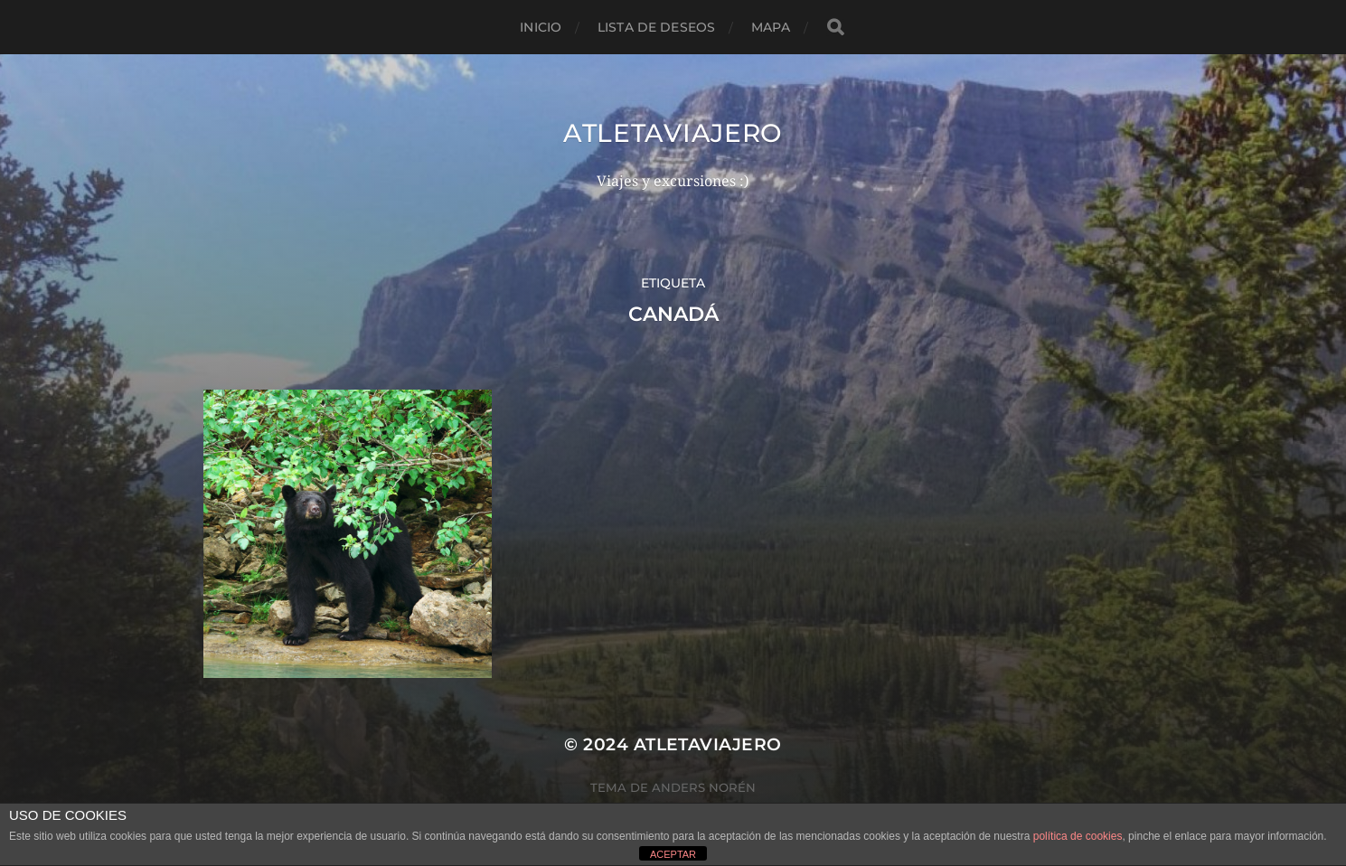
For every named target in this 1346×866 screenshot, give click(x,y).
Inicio (540, 27)
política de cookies (1078, 836)
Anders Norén (704, 787)
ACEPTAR (673, 854)
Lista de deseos (656, 27)
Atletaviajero (673, 133)
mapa (770, 27)
